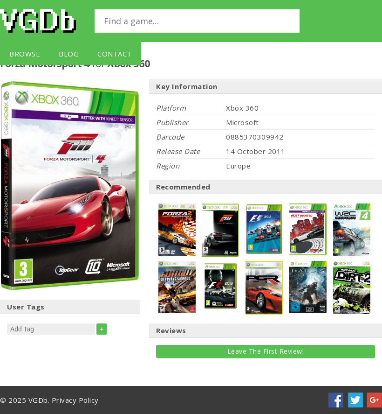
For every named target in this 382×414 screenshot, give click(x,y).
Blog (69, 53)
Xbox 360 (242, 107)
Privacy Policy (75, 400)
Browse (24, 53)
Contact (114, 53)
